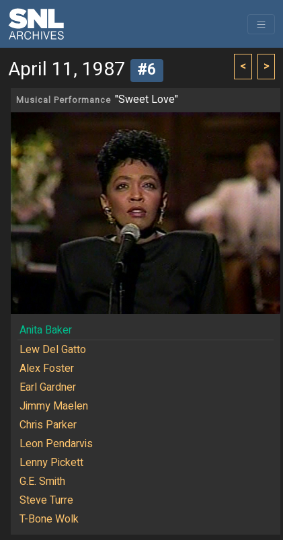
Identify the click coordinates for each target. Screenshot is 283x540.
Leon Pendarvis (56, 444)
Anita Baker (45, 330)
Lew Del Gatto (52, 350)
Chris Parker (48, 425)
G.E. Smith (42, 481)
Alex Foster (46, 368)
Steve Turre (46, 500)
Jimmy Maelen (53, 406)
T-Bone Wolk (49, 519)
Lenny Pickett (51, 463)
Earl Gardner (47, 387)
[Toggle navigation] (261, 24)
